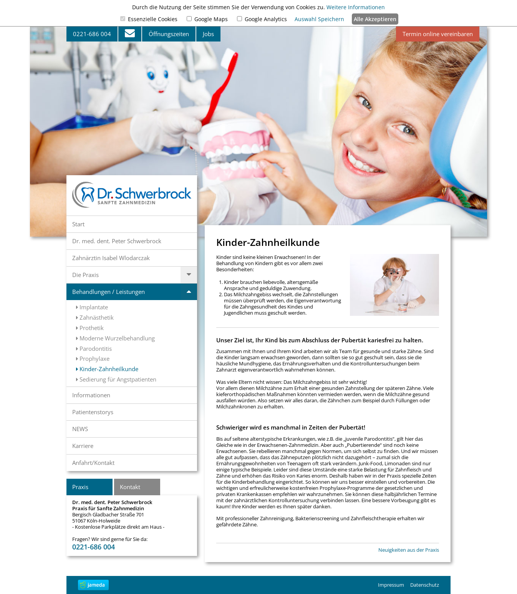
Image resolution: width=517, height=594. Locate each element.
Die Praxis (85, 275)
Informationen (91, 395)
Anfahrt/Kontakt (93, 462)
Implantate (92, 307)
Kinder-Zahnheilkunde (107, 369)
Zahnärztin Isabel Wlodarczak (111, 258)
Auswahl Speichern (319, 19)
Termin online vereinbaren (438, 34)
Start (78, 224)
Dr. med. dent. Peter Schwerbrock (116, 241)
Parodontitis (94, 348)
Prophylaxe (92, 358)
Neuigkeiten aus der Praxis (408, 550)
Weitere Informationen (355, 7)
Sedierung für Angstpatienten (116, 379)
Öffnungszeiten (169, 34)
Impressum (391, 584)
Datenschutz (424, 584)
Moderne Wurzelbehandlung (115, 338)
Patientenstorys (92, 412)
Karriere (82, 446)
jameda (93, 585)
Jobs (208, 34)
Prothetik (90, 328)
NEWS (80, 429)
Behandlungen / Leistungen (108, 291)
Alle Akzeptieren (375, 19)
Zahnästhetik (95, 317)
